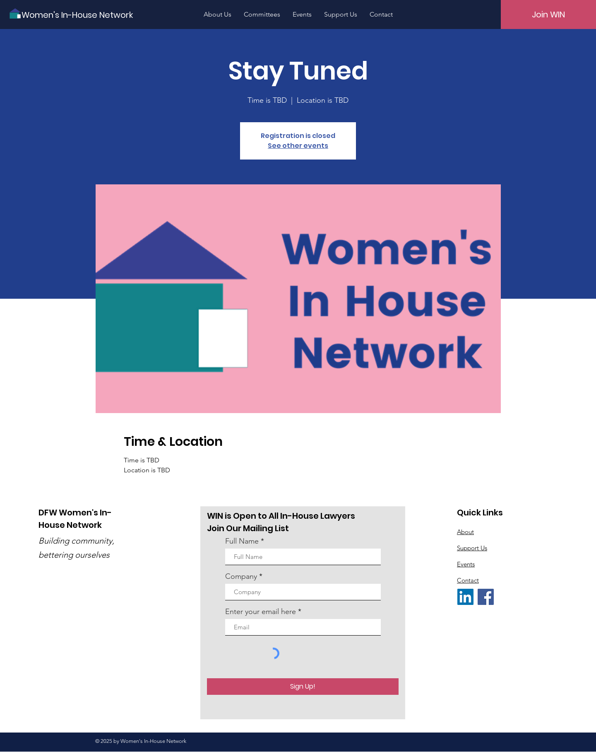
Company (241, 576)
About (465, 532)
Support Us (472, 548)
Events (466, 564)
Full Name (242, 541)
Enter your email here (260, 611)
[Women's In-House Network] (77, 15)
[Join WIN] (548, 14)
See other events (298, 145)
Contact (468, 580)
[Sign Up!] (303, 686)
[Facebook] (486, 597)
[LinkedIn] (465, 597)
